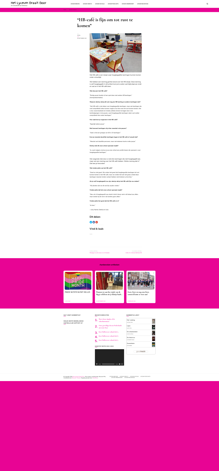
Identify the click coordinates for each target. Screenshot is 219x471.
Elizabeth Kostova (131, 339)
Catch (128, 326)
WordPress (95, 378)
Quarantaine (130, 343)
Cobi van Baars (130, 333)
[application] (109, 357)
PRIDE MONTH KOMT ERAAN (77, 292)
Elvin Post (130, 328)
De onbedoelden (132, 332)
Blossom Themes (76, 378)
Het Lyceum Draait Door (28, 3)
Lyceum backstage (142, 4)
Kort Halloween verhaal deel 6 (108, 336)
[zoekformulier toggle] (207, 4)
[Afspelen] (97, 364)
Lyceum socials (99, 4)
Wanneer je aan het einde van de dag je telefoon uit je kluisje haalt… (109, 293)
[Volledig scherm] (122, 364)
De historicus (131, 337)
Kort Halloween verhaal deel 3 (108, 332)
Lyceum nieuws (75, 4)
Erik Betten (130, 345)
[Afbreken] (119, 364)
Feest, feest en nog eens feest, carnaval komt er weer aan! (138, 293)
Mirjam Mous (130, 322)
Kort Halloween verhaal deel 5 (108, 340)
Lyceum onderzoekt (128, 4)
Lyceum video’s (87, 4)
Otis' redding (131, 320)
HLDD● (78, 35)
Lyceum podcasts (113, 4)
